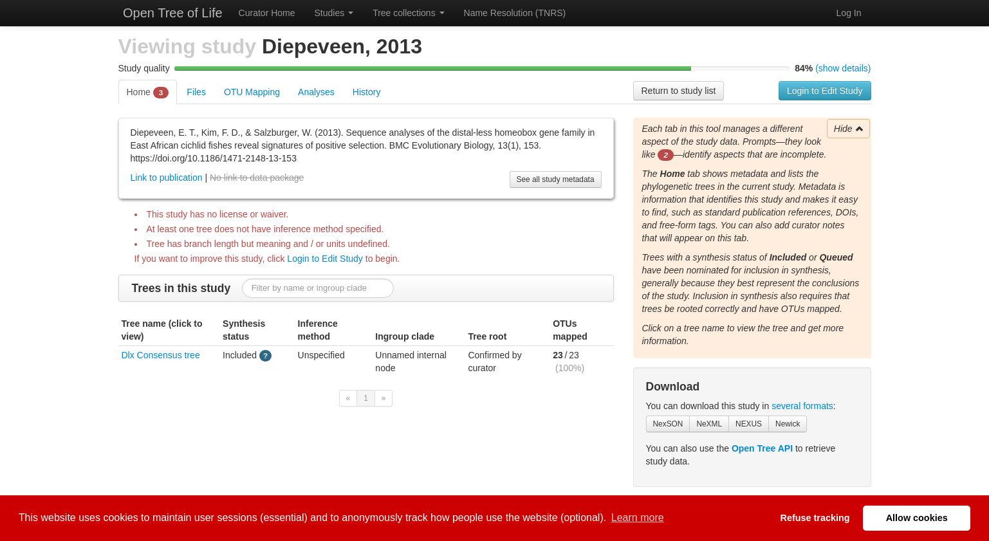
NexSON (668, 423)
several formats (802, 406)
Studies (334, 13)
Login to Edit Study (825, 91)
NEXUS (748, 423)
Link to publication (167, 177)
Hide (849, 129)
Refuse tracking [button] (815, 518)
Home (148, 92)
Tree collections (408, 13)
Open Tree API (762, 448)
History (367, 92)
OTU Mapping (252, 92)
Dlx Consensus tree (161, 355)
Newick (787, 423)
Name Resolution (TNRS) (515, 13)
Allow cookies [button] (917, 518)
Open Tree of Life (171, 13)
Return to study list (679, 91)
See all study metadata (556, 179)
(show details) (843, 68)
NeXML (709, 423)
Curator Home (267, 13)
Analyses (316, 92)
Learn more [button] (637, 517)
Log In (849, 13)
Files (196, 92)
